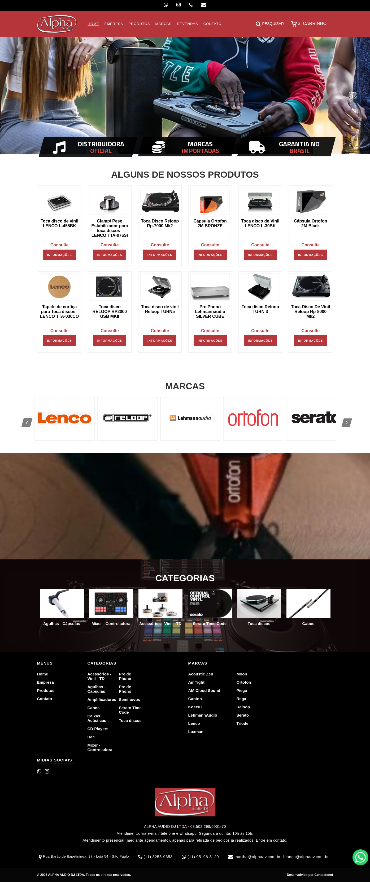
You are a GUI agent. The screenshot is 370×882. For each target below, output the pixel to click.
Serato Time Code (130, 709)
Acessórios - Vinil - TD (99, 676)
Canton (195, 698)
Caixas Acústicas (97, 718)
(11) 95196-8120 (203, 856)
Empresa (45, 682)
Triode (243, 723)
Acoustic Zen (200, 674)
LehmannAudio (202, 715)
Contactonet (323, 875)
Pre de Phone (125, 676)
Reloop (243, 707)
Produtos (46, 690)
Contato (44, 698)
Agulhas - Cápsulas (97, 688)
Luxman (196, 731)
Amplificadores (100, 699)
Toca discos (130, 720)
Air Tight (196, 682)
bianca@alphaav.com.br (306, 856)
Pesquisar (270, 24)
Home (42, 674)
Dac (91, 737)
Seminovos (129, 699)
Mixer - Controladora (100, 747)
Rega (241, 698)
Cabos (94, 707)
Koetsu (195, 707)
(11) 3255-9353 (158, 856)
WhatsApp (360, 857)
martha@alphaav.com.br (257, 856)
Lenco (194, 723)
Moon (242, 674)
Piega (242, 690)
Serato (243, 715)
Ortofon (244, 682)
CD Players (98, 728)
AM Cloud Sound (204, 690)
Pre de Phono (125, 688)
